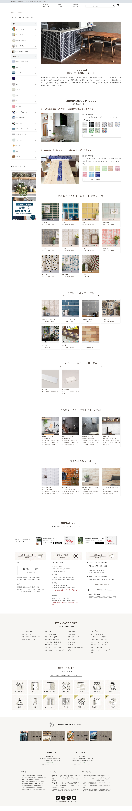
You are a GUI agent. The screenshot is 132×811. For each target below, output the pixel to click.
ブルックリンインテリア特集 (53, 649)
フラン (16, 89)
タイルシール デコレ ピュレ (95, 136)
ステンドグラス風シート (59, 779)
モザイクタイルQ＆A (51, 638)
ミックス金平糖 (18, 117)
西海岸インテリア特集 (51, 646)
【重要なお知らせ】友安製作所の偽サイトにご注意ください (66, 678)
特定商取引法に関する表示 (75, 649)
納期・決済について (73, 638)
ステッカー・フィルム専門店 (99, 641)
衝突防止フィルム (19, 40)
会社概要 (70, 646)
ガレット (16, 67)
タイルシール (19, 12)
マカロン (16, 106)
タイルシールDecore (96, 779)
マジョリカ (17, 140)
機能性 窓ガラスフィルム (29, 641)
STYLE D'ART (64, 806)
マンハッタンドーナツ (20, 129)
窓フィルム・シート (25, 24)
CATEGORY (45, 6)
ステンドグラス (18, 29)
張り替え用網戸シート (20, 51)
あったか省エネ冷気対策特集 (53, 644)
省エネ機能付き (18, 46)
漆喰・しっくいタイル (20, 61)
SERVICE (75, 6)
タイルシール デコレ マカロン (96, 180)
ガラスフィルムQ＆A (51, 636)
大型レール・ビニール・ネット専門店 (100, 653)
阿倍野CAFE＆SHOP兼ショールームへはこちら (50, 766)
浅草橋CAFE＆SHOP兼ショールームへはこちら (82, 766)
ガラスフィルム (18, 35)
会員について (71, 652)
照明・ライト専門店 (96, 649)
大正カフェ (17, 73)
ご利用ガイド (71, 636)
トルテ (16, 95)
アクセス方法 (50, 764)
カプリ (16, 78)
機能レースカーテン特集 (52, 641)
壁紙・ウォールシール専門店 (99, 646)
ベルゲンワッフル (19, 134)
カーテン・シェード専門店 (98, 638)
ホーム (13, 12)
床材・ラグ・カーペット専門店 (100, 644)
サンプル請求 (71, 641)
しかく (16, 151)
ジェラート (17, 84)
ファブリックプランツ (60, 792)
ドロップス (17, 123)
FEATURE (60, 6)
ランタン (16, 145)
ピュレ (16, 101)
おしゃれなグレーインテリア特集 (54, 652)
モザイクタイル (26, 636)
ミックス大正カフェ (20, 112)
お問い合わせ (71, 644)
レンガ (16, 157)
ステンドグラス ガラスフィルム (31, 638)
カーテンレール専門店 (97, 636)
